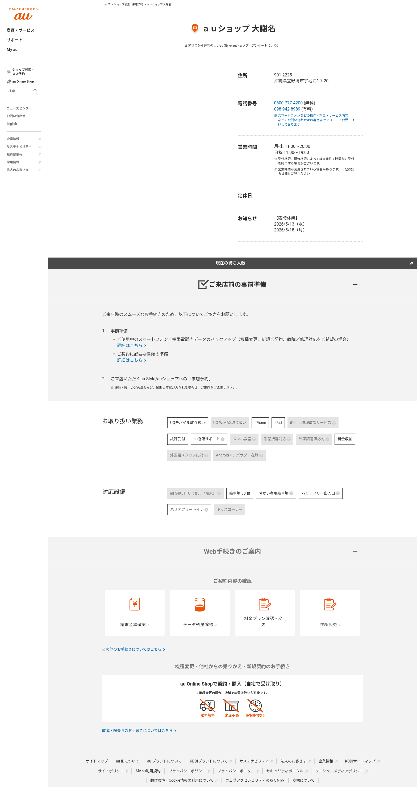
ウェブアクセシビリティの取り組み (254, 780)
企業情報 (13, 139)
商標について (304, 780)
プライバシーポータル (236, 771)
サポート (15, 40)
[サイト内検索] (24, 91)
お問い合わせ (16, 116)
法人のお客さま (18, 170)
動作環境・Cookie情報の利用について (182, 780)
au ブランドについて (164, 761)
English (12, 124)
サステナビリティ (19, 147)
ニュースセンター (19, 108)
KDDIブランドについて (209, 761)
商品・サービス (21, 30)
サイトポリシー (111, 771)
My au (12, 49)
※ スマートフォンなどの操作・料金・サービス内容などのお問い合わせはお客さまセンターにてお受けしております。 (313, 120)
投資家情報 (14, 154)
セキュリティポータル (284, 771)
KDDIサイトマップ (360, 761)
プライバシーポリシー (187, 771)
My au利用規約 (148, 771)
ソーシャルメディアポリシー (339, 771)
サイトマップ (97, 761)
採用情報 (13, 162)
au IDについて (127, 761)
